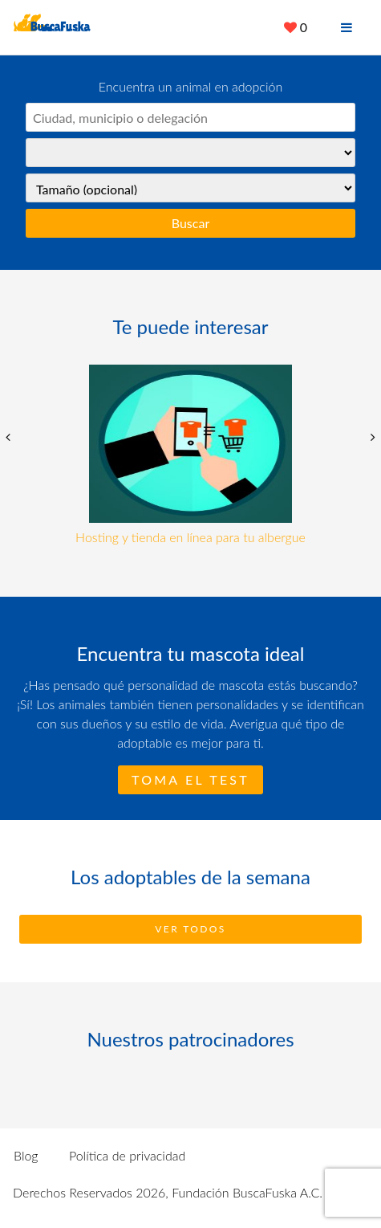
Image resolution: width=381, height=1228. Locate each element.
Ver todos (190, 929)
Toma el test (190, 779)
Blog (26, 1155)
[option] (190, 456)
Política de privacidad (127, 1155)
